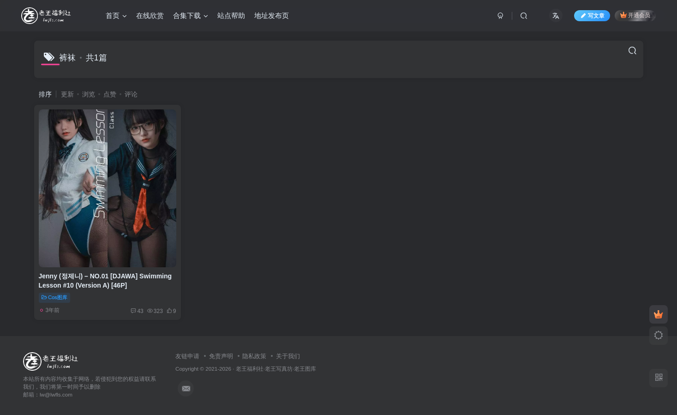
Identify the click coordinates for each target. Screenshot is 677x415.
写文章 (592, 15)
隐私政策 (254, 356)
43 (137, 311)
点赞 (109, 94)
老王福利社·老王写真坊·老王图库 (276, 369)
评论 (131, 94)
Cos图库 (54, 297)
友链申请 (187, 356)
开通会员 (635, 15)
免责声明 (221, 356)
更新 (67, 94)
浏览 (88, 94)
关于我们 (288, 356)
